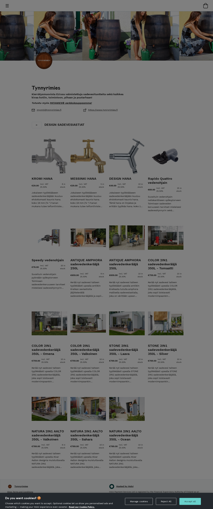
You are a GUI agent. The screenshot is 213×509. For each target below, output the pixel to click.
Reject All (166, 503)
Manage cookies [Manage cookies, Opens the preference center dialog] (139, 503)
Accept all (190, 503)
